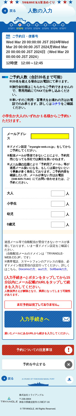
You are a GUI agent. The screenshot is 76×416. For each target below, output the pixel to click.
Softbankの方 (58, 269)
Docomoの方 (27, 269)
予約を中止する (34, 364)
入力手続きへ (34, 319)
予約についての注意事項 (34, 350)
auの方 (42, 269)
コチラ (56, 103)
